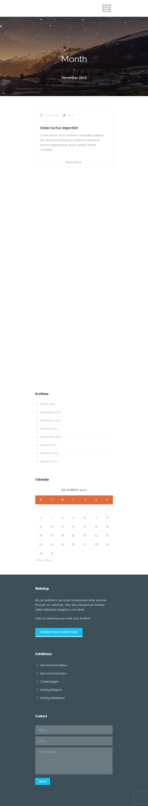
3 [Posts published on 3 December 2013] (52, 517)
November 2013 (50, 420)
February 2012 (49, 453)
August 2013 (48, 445)
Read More (74, 162)
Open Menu (106, 8)
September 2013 (51, 436)
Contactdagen (49, 681)
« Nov (39, 560)
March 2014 (47, 404)
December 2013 (50, 412)
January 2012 (48, 461)
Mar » (48, 560)
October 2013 (49, 428)
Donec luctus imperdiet (59, 128)
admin (71, 115)
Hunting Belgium (51, 689)
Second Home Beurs (53, 665)
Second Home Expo (53, 673)
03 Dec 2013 (51, 115)
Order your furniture (58, 632)
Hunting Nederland (52, 698)
